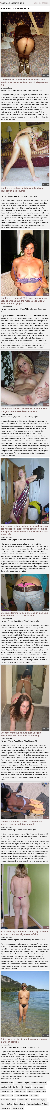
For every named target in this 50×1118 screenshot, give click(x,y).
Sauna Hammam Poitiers (36, 1091)
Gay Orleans (34, 1096)
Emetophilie (26, 1087)
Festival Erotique (7, 1096)
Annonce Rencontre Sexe (12, 3)
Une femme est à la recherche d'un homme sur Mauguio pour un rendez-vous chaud (24, 410)
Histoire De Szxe (7, 1104)
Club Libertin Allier (21, 1096)
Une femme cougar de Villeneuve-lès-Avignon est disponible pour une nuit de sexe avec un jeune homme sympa (24, 301)
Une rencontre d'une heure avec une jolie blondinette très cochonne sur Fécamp (21, 734)
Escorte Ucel (5, 1108)
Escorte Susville (17, 1108)
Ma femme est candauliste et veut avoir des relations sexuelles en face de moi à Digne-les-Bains (24, 82)
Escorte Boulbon (24, 1100)
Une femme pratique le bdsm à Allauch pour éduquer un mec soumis (23, 189)
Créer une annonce (41, 3)
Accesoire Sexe (20, 1091)
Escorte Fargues (38, 1087)
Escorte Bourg (19, 1104)
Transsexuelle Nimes (38, 1083)
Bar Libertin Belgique (38, 1100)
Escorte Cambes (7, 1091)
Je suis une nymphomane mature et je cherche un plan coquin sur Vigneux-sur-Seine (24, 933)
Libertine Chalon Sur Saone (10, 1087)
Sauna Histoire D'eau (8, 1100)
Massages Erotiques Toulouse (37, 1104)
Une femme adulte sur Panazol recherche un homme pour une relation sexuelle (23, 823)
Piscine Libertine (7, 1083)
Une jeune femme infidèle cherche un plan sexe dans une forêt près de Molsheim (24, 614)
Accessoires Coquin (22, 1083)
